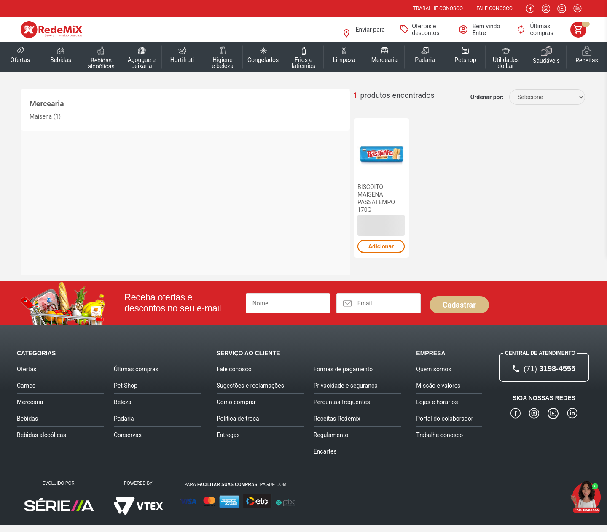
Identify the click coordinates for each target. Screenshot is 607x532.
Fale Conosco (494, 8)
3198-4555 (549, 376)
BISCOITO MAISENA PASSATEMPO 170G (152, 205)
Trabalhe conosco (438, 8)
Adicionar (155, 253)
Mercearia (47, 103)
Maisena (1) (45, 116)
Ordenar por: (487, 97)
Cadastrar (459, 312)
